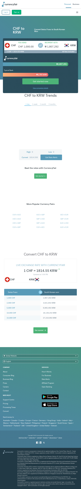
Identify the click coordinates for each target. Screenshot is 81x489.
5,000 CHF (11, 308)
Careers (6, 387)
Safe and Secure (53, 437)
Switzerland (7, 426)
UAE (23, 426)
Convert (6, 411)
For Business (46, 375)
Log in (6, 12)
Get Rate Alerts (51, 157)
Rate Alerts (46, 379)
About (5, 372)
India (59, 420)
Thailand (16, 426)
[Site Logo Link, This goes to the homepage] (9, 4)
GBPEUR (64, 219)
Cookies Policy (32, 437)
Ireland (64, 420)
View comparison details (40, 88)
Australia (6, 420)
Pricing (5, 403)
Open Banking (47, 387)
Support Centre (8, 400)
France (34, 420)
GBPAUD (40, 223)
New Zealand (25, 423)
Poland (44, 423)
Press (5, 383)
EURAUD (17, 215)
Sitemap (60, 437)
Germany (42, 420)
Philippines (36, 423)
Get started (41, 176)
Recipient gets (51, 43)
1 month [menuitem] (43, 104)
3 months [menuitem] (52, 104)
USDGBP (17, 223)
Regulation (45, 437)
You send (22, 43)
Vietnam (54, 426)
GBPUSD (40, 219)
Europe (28, 420)
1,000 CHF (11, 298)
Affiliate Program (48, 383)
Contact (6, 390)
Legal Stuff (39, 437)
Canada (14, 420)
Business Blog (8, 379)
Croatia (21, 420)
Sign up (16, 12)
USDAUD (17, 219)
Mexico (6, 423)
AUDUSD (64, 223)
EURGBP (17, 227)
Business (76, 4)
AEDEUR (64, 215)
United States (44, 426)
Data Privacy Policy (23, 437)
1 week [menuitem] (34, 104)
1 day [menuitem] (28, 104)
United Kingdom (32, 426)
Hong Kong (51, 420)
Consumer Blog (8, 375)
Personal (67, 4)
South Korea (62, 423)
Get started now (40, 81)
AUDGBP (40, 215)
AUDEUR (64, 227)
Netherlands (14, 423)
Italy (70, 420)
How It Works (46, 372)
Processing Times (9, 407)
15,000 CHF (11, 318)
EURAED (40, 227)
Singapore (52, 423)
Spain (70, 423)
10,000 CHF (11, 313)
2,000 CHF (11, 303)
